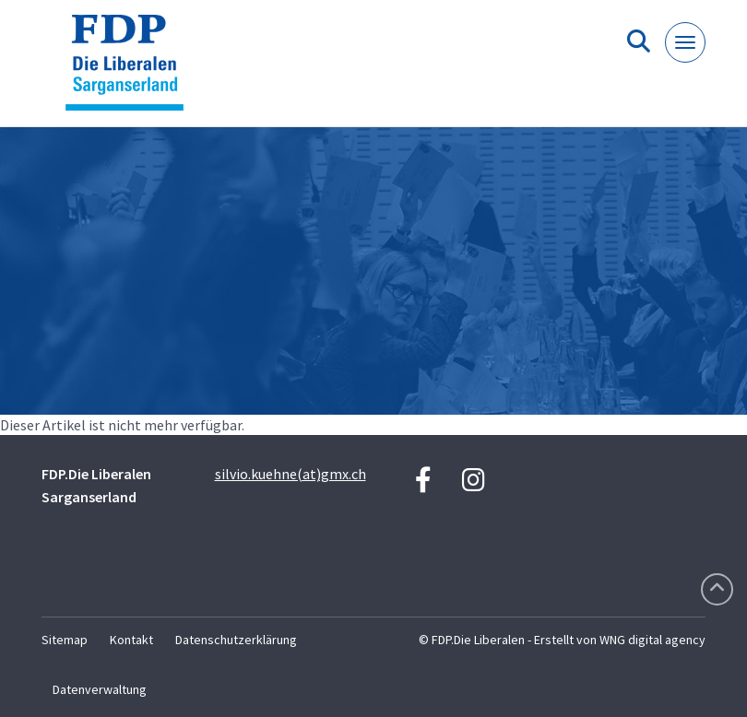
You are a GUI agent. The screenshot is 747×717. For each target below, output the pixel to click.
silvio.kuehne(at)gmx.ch (290, 473)
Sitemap (65, 639)
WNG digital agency (652, 639)
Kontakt (131, 639)
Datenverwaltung (100, 689)
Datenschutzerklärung (236, 639)
